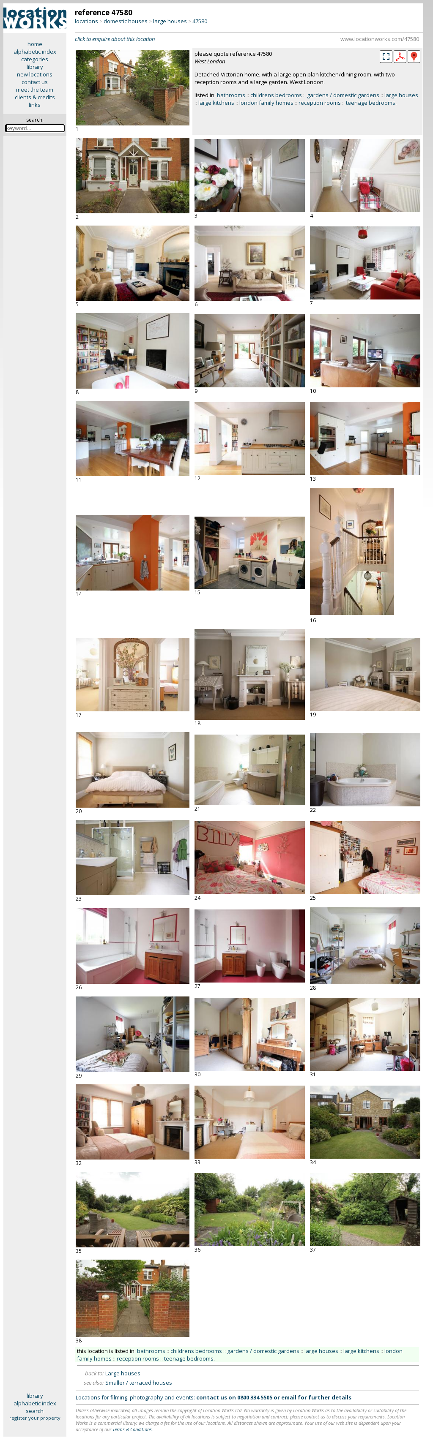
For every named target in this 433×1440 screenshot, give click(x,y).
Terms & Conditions (132, 1429)
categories (34, 59)
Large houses (122, 1373)
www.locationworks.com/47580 (379, 39)
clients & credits (35, 97)
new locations (34, 74)
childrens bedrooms (276, 95)
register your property (34, 1418)
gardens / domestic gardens (343, 95)
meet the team (34, 89)
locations (86, 21)
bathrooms (231, 95)
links (35, 105)
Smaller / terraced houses (138, 1382)
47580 (199, 21)
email (288, 1397)
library (35, 67)
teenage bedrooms (370, 102)
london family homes (266, 102)
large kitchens (216, 102)
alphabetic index (35, 51)
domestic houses (126, 21)
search (35, 1411)
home (34, 44)
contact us (35, 82)
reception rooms (320, 102)
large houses (170, 21)
